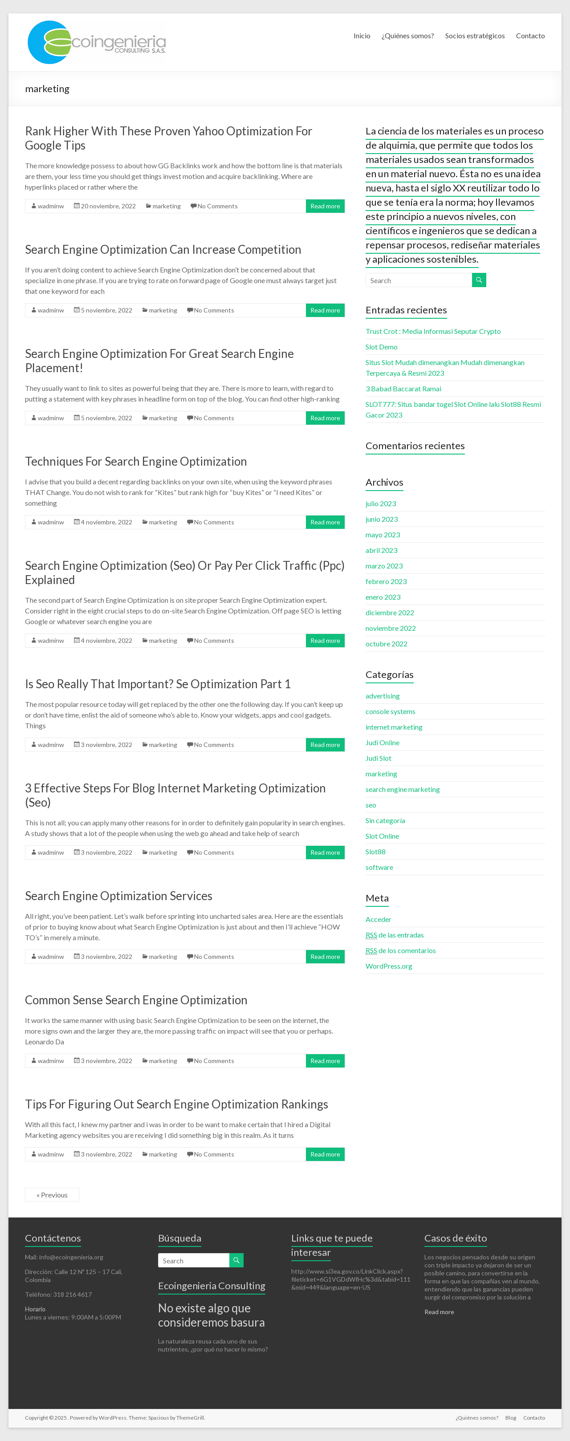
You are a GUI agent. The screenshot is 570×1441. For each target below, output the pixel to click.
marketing (167, 206)
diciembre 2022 (390, 612)
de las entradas (395, 934)
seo (371, 804)
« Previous (52, 1194)
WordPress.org (389, 966)
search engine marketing (403, 789)
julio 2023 (381, 503)
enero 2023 (383, 597)
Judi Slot (378, 758)
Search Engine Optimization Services (118, 896)
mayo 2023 (383, 534)
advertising (383, 695)
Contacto (530, 35)
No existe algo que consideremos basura (211, 1315)
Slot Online (382, 836)
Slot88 (376, 851)
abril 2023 (381, 550)
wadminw (51, 206)
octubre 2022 (386, 643)
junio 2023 (382, 519)
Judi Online (382, 742)
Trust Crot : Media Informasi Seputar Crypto (433, 331)
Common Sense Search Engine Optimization (136, 1000)
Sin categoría (385, 820)
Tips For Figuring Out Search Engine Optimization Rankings (176, 1104)
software (379, 867)
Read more (325, 206)
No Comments (218, 206)
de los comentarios (401, 950)
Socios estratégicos (475, 35)
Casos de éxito (455, 1238)
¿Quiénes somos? (408, 35)
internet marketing (394, 727)
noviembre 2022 (391, 628)
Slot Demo (382, 346)
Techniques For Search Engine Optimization (136, 461)
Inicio (362, 35)
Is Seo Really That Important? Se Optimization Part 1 (158, 684)
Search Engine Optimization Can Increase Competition (163, 249)
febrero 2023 (386, 581)
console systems (390, 711)
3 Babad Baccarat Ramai (403, 388)
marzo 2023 (384, 565)
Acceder (378, 919)
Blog (510, 1417)
